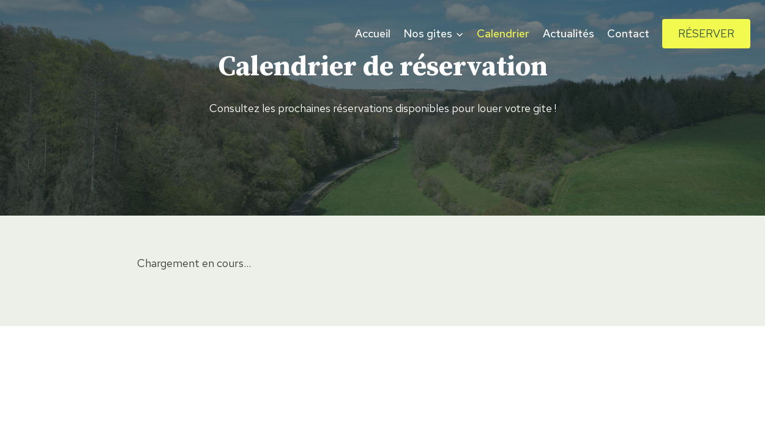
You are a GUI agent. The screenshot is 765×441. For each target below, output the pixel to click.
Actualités (568, 33)
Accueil (372, 33)
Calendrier (503, 33)
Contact (628, 33)
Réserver (706, 33)
